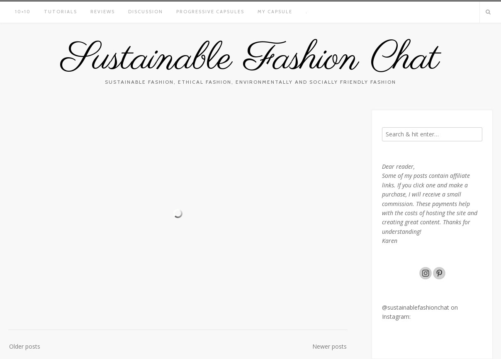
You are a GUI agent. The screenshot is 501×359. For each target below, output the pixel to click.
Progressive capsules (210, 12)
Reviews (102, 12)
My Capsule (275, 12)
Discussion (145, 12)
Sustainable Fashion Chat (250, 59)
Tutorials (60, 12)
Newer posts (329, 346)
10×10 (23, 12)
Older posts (24, 346)
